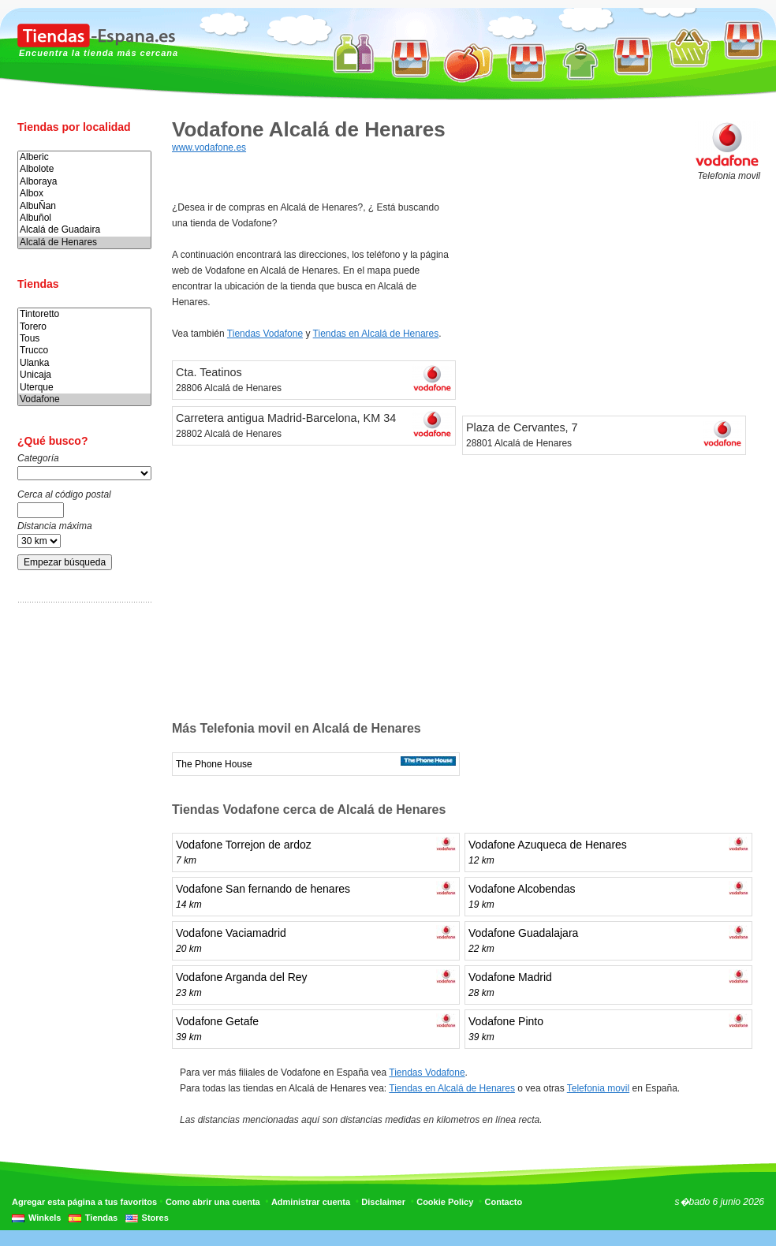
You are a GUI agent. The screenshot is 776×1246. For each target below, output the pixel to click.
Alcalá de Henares (84, 242)
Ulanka (84, 363)
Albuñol (84, 218)
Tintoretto (84, 314)
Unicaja (84, 375)
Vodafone (84, 399)
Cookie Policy (444, 1202)
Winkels (44, 1217)
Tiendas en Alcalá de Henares (376, 333)
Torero (84, 327)
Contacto (504, 1202)
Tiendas (101, 1217)
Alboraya (84, 182)
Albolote (84, 169)
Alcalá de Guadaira (84, 230)
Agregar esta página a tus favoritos (84, 1202)
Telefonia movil (598, 1088)
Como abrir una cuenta (213, 1202)
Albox (84, 194)
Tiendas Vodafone (265, 333)
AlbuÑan (84, 206)
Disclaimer (383, 1202)
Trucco (84, 350)
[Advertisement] (80, 862)
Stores (155, 1217)
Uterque (84, 388)
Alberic (84, 157)
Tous (84, 339)
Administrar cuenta (310, 1202)
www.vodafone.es (209, 147)
